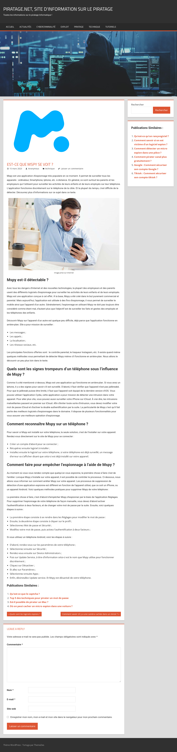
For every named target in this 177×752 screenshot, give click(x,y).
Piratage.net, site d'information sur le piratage (61, 9)
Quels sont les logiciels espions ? (25, 614)
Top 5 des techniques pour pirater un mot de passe (39, 598)
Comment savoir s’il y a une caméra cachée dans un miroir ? (90, 614)
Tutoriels (110, 26)
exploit (65, 26)
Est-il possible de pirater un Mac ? (29, 602)
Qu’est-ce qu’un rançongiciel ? (151, 136)
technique (94, 26)
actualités (25, 26)
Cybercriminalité (46, 26)
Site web (11, 708)
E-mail (11, 699)
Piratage (79, 26)
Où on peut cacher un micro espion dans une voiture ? (41, 606)
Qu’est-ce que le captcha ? (25, 593)
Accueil (10, 26)
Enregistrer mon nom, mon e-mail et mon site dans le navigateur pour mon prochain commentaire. (61, 717)
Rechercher (137, 104)
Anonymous (33, 168)
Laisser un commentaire (72, 168)
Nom (10, 690)
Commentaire (15, 644)
